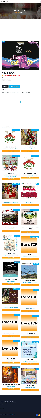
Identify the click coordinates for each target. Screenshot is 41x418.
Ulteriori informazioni (14, 86)
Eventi (18, 399)
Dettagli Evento (11, 151)
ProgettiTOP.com (12, 414)
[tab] (5, 86)
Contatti (2, 408)
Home (16, 12)
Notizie (30, 399)
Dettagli (5, 86)
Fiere (19, 12)
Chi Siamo (3, 399)
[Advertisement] (20, 28)
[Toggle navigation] (39, 2)
